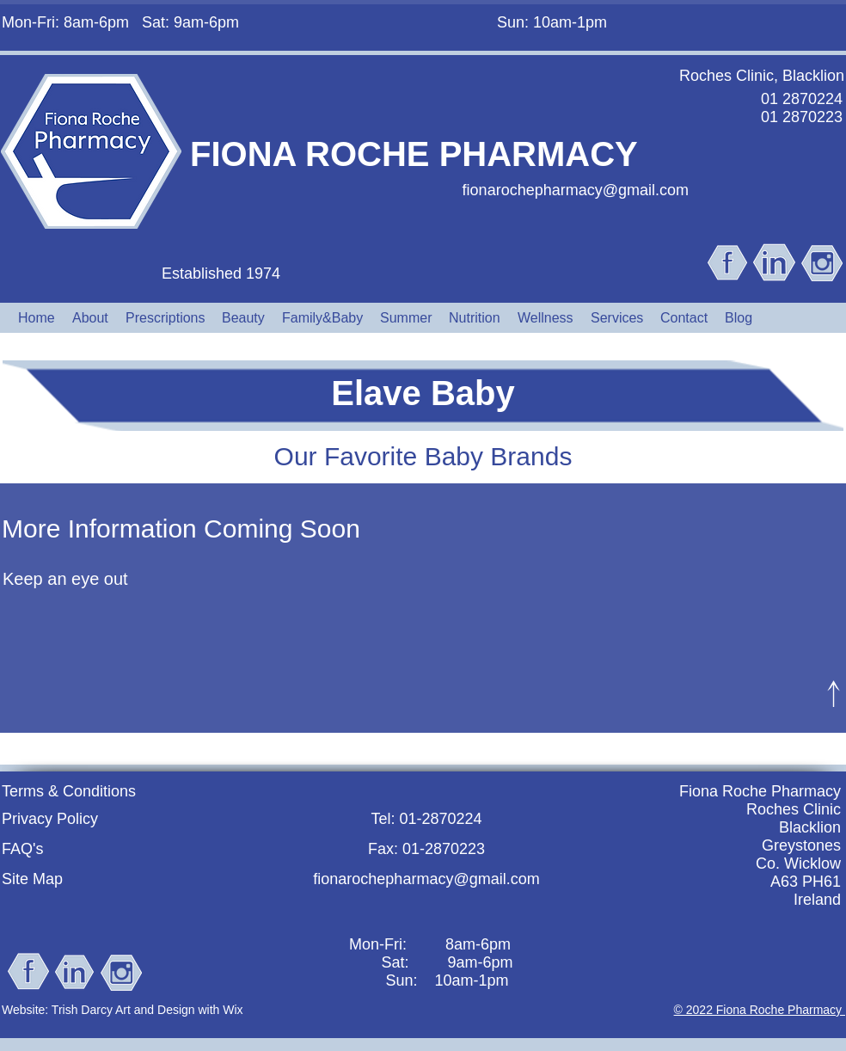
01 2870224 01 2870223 (802, 108)
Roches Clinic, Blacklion (761, 75)
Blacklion (810, 827)
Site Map (32, 879)
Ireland (817, 899)
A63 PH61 (805, 881)
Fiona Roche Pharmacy (760, 791)
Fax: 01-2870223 (426, 848)
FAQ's (22, 848)
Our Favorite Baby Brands (423, 456)
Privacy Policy (50, 818)
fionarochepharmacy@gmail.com (576, 190)
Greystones (801, 845)
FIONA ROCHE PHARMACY (414, 154)
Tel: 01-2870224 (426, 818)
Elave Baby (422, 393)
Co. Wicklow (798, 863)
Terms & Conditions (69, 791)
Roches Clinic (793, 809)
